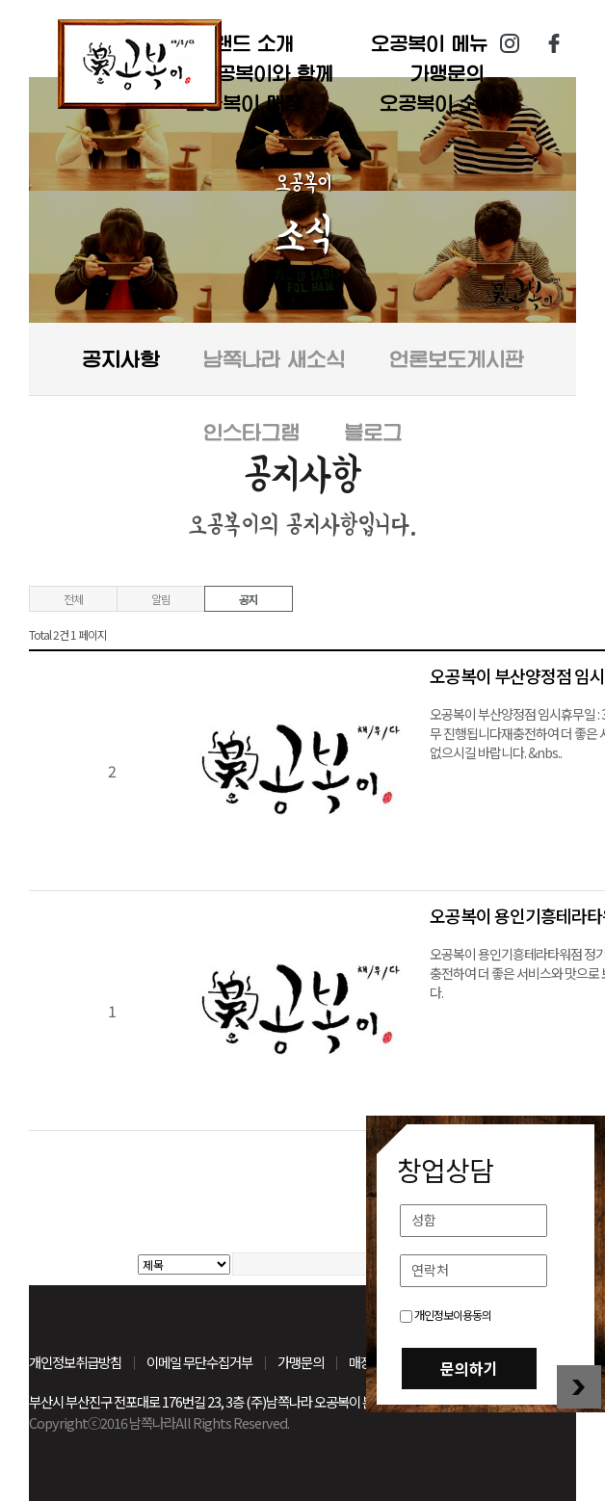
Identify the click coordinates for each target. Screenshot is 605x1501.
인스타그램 (509, 43)
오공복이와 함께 (265, 73)
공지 (248, 599)
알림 (161, 599)
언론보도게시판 (456, 359)
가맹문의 (447, 73)
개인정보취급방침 (75, 1362)
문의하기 (469, 1368)
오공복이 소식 (438, 103)
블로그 (373, 432)
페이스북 (554, 43)
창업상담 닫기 (579, 1387)
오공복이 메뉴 (429, 43)
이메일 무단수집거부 (199, 1362)
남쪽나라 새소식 (274, 359)
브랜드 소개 (245, 43)
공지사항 (120, 359)
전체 (73, 599)
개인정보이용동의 (445, 1314)
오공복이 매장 (244, 103)
